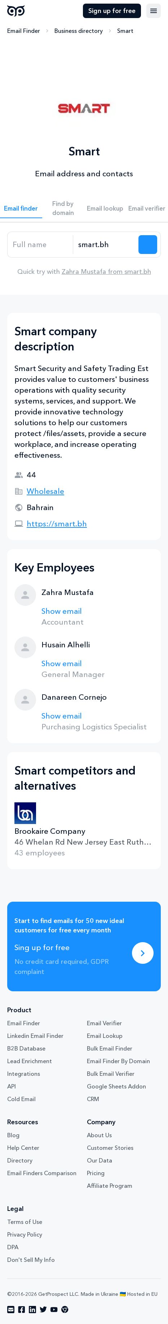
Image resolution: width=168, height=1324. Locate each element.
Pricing (96, 1173)
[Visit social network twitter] (43, 1309)
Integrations (23, 1073)
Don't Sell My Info (31, 1259)
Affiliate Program (109, 1185)
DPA (12, 1247)
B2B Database (26, 1048)
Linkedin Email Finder (35, 1035)
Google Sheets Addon (116, 1086)
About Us (99, 1135)
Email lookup (105, 208)
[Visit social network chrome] (64, 1309)
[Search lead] (147, 244)
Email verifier (146, 208)
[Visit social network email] (10, 1309)
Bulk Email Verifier (110, 1073)
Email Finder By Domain (118, 1061)
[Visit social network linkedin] (32, 1309)
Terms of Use (24, 1221)
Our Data (99, 1160)
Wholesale (45, 491)
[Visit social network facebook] (21, 1309)
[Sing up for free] (143, 953)
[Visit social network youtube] (54, 1309)
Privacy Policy (24, 1234)
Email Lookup (105, 1035)
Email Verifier (104, 1023)
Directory (19, 1160)
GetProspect (16, 11)
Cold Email (21, 1099)
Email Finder (23, 30)
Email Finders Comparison (41, 1173)
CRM (93, 1099)
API (11, 1086)
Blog (13, 1135)
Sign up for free (112, 11)
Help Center (23, 1147)
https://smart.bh (57, 523)
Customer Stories (110, 1147)
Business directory (78, 30)
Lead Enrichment (29, 1061)
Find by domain (63, 208)
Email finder (21, 208)
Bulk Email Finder (109, 1048)
